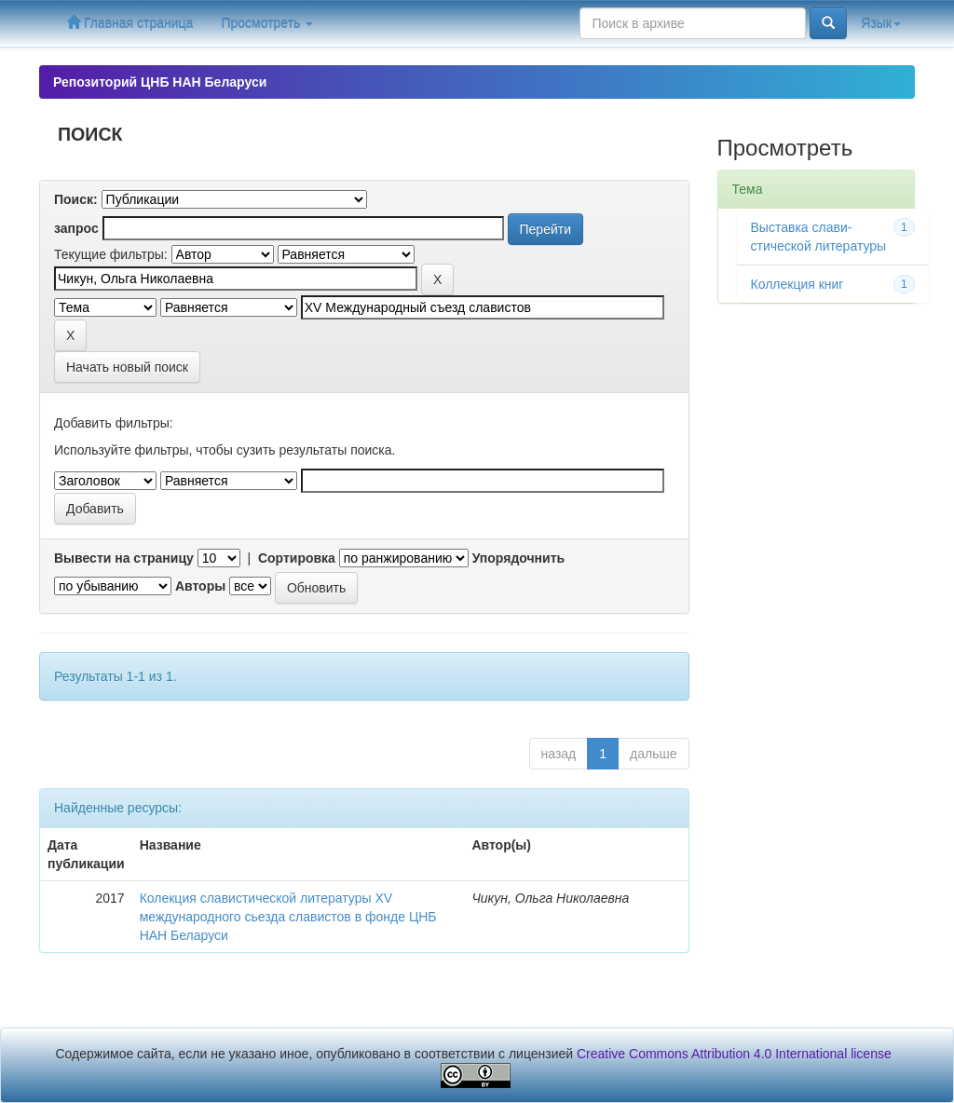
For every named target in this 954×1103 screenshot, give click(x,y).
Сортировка (296, 558)
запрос (76, 228)
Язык (881, 23)
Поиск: (76, 199)
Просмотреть (267, 23)
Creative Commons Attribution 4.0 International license (734, 1053)
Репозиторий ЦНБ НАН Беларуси (159, 82)
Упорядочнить (518, 558)
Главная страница (130, 23)
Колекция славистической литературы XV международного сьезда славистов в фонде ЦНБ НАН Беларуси (288, 917)
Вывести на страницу (124, 558)
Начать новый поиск (127, 367)
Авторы (200, 586)
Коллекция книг (797, 284)
